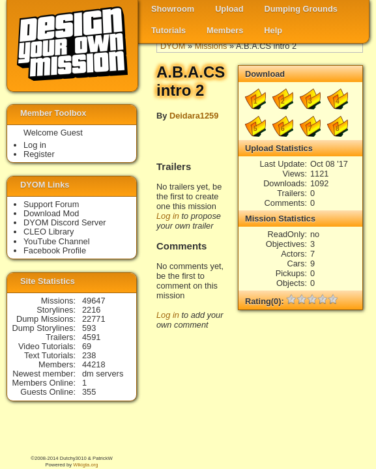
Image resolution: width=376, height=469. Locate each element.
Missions (211, 46)
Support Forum (51, 204)
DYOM (172, 46)
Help (273, 30)
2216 (91, 310)
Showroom (172, 9)
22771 (94, 319)
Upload (229, 9)
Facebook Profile (54, 250)
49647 (94, 301)
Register (39, 154)
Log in (167, 216)
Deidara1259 (193, 116)
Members (225, 30)
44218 (94, 364)
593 (89, 328)
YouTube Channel (56, 241)
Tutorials (168, 30)
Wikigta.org (85, 465)
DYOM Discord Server (64, 222)
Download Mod (51, 213)
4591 (91, 337)
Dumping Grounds (301, 9)
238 (89, 355)
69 (86, 346)
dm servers (102, 373)
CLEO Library (48, 231)
